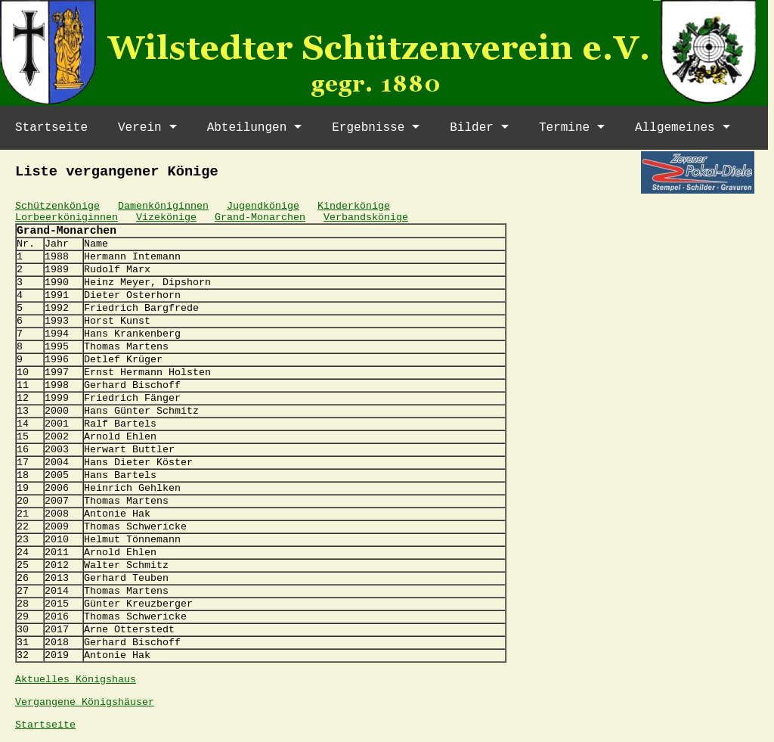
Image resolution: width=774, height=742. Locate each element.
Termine (564, 128)
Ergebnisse (368, 128)
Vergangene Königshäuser (84, 702)
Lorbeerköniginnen (66, 217)
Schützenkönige (57, 206)
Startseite (51, 128)
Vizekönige (166, 217)
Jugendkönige (263, 206)
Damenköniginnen (163, 206)
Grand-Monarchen (260, 217)
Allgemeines (675, 128)
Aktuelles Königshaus (75, 679)
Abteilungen (247, 128)
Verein (140, 128)
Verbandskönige (366, 217)
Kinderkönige (353, 206)
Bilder (472, 128)
